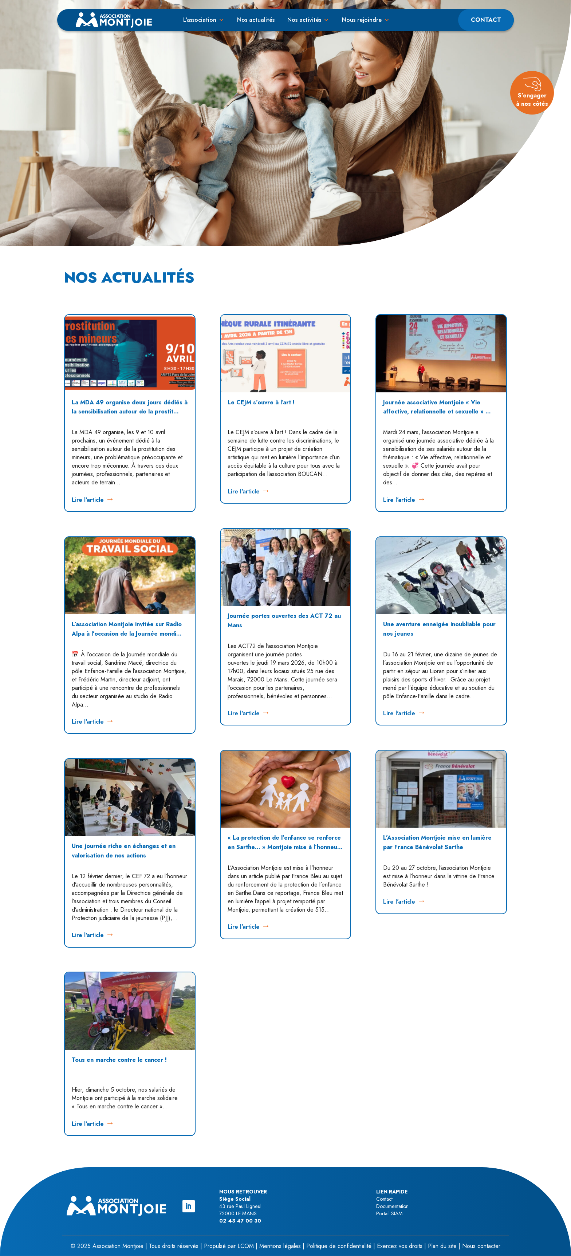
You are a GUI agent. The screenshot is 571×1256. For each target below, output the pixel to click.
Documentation (392, 1206)
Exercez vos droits (399, 1246)
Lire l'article (88, 500)
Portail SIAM (389, 1213)
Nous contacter (481, 1246)
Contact (486, 20)
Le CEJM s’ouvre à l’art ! (261, 402)
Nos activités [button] (304, 20)
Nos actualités (256, 20)
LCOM (245, 1246)
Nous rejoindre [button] (362, 20)
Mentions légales (280, 1246)
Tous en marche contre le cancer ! (119, 1060)
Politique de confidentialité (338, 1246)
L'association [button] (199, 20)
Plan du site (442, 1246)
